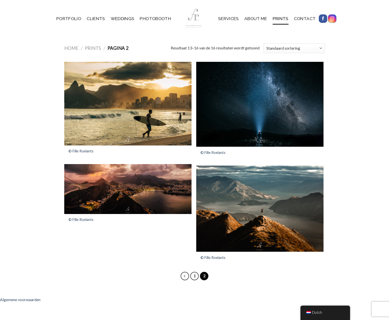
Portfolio (68, 18)
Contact (305, 18)
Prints (281, 18)
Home (71, 48)
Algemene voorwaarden (20, 299)
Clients (96, 18)
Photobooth (155, 18)
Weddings (122, 18)
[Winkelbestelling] (294, 48)
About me (255, 18)
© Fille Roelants (81, 151)
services (228, 18)
